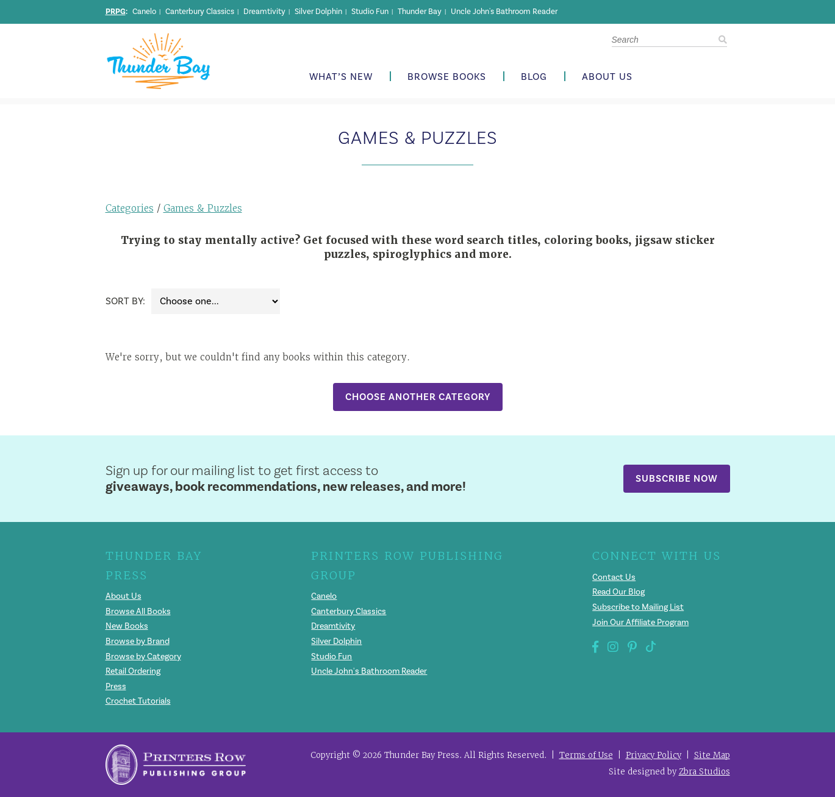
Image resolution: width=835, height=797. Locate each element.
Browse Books (446, 77)
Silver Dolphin (318, 11)
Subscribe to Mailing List (638, 607)
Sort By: (125, 301)
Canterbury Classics (199, 11)
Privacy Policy (653, 755)
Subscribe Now (677, 478)
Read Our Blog (618, 592)
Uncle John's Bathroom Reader (504, 11)
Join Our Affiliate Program (640, 622)
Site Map (712, 755)
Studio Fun (370, 11)
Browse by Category (143, 656)
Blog (534, 77)
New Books (127, 626)
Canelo (144, 11)
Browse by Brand (138, 641)
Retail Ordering (133, 671)
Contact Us (614, 577)
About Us (607, 77)
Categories (130, 208)
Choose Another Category (417, 396)
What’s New (341, 77)
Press (116, 686)
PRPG (116, 11)
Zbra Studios (704, 772)
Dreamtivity (264, 11)
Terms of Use (586, 755)
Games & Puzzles (202, 208)
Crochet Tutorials (138, 701)
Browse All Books (138, 611)
